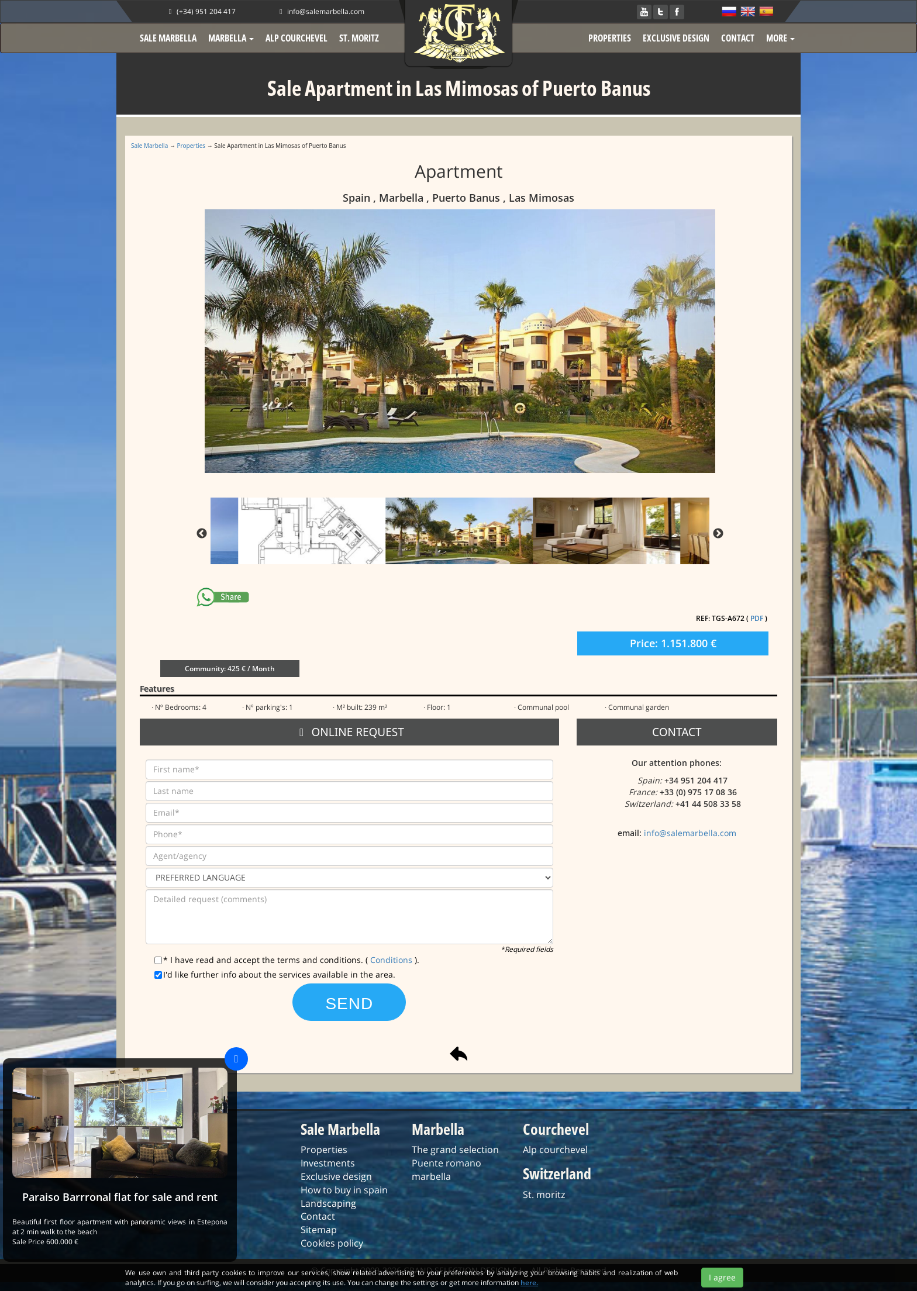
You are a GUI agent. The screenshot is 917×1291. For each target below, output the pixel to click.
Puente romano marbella (446, 1170)
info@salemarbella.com (320, 11)
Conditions (392, 959)
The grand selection (455, 1149)
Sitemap (319, 1229)
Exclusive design (336, 1176)
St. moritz (544, 1194)
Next (718, 534)
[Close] (236, 1059)
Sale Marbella (149, 145)
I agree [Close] (722, 1277)
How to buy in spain (344, 1189)
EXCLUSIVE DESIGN (676, 38)
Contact (318, 1216)
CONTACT (737, 38)
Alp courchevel (555, 1149)
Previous (202, 534)
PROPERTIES (609, 38)
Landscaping (328, 1203)
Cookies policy (332, 1243)
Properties (191, 145)
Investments (328, 1163)
